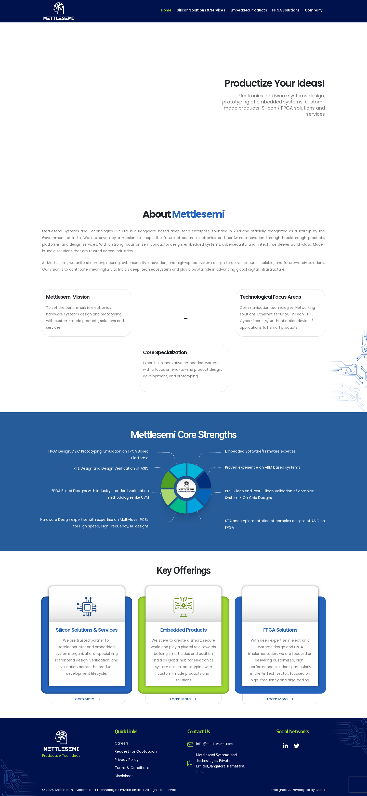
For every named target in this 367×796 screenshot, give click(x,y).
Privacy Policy (127, 759)
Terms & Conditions (132, 767)
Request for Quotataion (136, 751)
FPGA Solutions (285, 10)
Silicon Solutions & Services (201, 10)
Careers (122, 743)
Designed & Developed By (298, 790)
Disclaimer (124, 775)
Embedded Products (248, 10)
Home (166, 10)
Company (313, 10)
